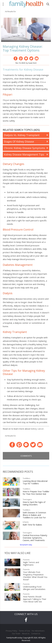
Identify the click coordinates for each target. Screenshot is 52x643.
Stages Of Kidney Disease (19, 141)
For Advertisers (38, 630)
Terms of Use (24, 630)
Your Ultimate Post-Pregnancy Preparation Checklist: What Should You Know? (35, 576)
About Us (26, 633)
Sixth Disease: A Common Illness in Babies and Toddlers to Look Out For (34, 515)
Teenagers (27, 499)
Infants (26, 522)
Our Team (16, 633)
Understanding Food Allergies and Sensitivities (34, 588)
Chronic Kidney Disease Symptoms (24, 148)
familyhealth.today (26, 545)
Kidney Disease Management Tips (24, 154)
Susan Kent (32, 63)
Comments (26, 455)
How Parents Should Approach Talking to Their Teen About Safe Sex (34, 599)
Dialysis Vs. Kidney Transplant (22, 135)
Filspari (6, 100)
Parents (26, 560)
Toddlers (26, 478)
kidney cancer (37, 428)
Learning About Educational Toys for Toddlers (35, 482)
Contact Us (35, 633)
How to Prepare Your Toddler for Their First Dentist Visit (36, 492)
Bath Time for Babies (32, 525)
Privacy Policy (11, 630)
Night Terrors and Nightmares (31, 563)
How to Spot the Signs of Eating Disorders (34, 503)
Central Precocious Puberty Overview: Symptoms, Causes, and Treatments (35, 538)
